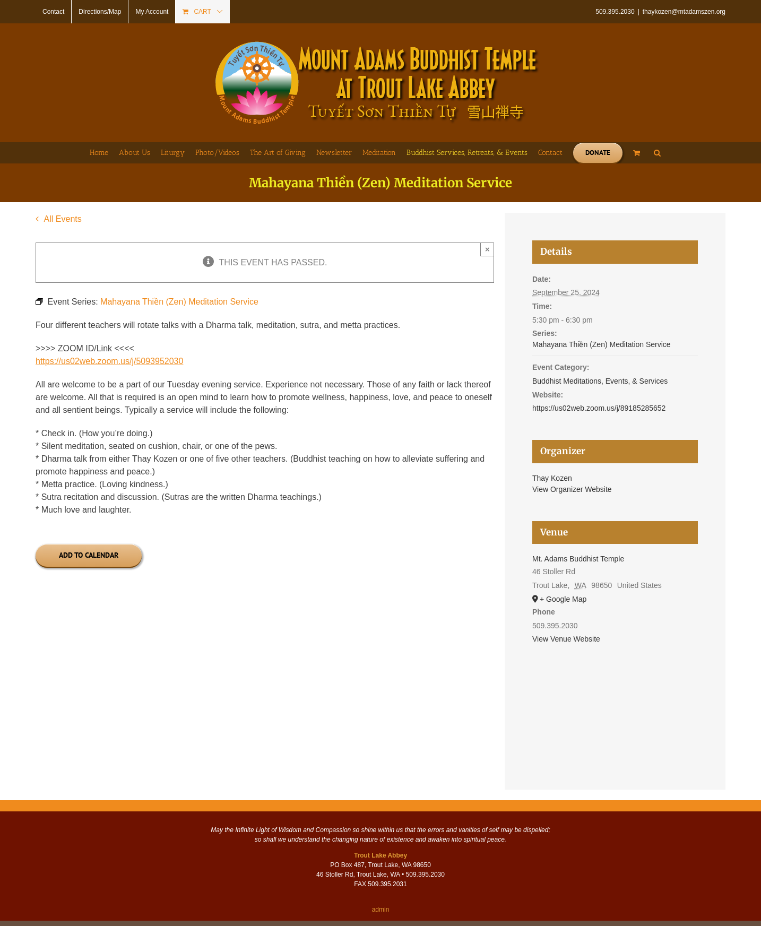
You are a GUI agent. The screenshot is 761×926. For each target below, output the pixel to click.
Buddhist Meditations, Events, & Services (600, 381)
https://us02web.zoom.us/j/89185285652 (598, 408)
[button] (657, 152)
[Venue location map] (615, 703)
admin (381, 909)
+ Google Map (563, 599)
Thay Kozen (552, 478)
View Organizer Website (572, 489)
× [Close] (487, 249)
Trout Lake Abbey (380, 855)
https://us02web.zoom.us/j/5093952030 (109, 361)
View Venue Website (566, 639)
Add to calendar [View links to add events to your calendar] (88, 555)
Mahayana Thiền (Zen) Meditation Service (601, 344)
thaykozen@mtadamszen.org (684, 11)
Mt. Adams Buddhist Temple (578, 559)
